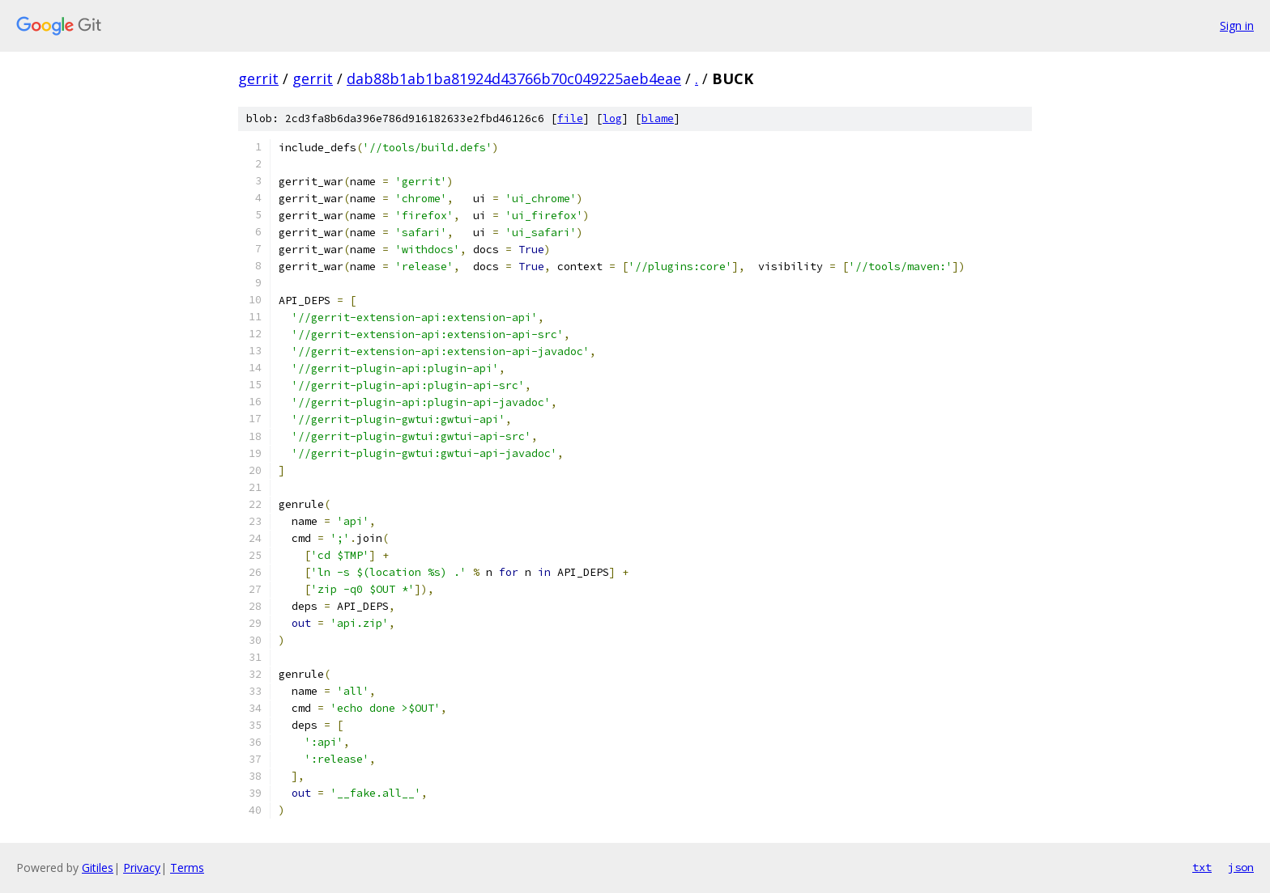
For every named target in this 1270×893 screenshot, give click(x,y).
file (570, 118)
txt (1202, 867)
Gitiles (97, 867)
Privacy (141, 867)
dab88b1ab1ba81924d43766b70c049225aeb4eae (514, 78)
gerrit (258, 78)
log (612, 118)
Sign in (1237, 25)
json (1241, 867)
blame (657, 118)
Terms (187, 867)
